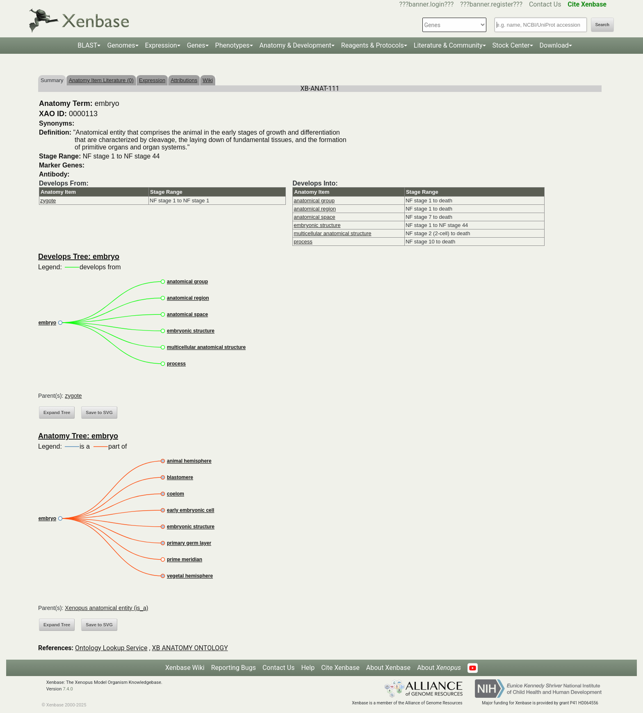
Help (308, 668)
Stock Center (511, 45)
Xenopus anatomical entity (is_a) (106, 608)
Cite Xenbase (340, 668)
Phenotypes (232, 45)
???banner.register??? (491, 4)
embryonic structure (317, 225)
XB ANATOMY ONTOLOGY (190, 648)
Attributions (184, 80)
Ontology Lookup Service (111, 648)
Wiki (208, 80)
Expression (161, 45)
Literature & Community (448, 45)
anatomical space (314, 217)
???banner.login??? (426, 4)
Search (602, 25)
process (303, 241)
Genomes (121, 45)
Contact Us (545, 4)
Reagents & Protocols (372, 45)
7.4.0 (68, 689)
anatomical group (314, 200)
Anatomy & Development (295, 45)
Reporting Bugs (233, 668)
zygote (48, 200)
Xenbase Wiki (185, 668)
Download (554, 45)
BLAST (87, 45)
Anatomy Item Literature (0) (101, 80)
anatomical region (315, 209)
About (439, 668)
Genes (196, 45)
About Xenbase (388, 668)
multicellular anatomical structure (332, 233)
